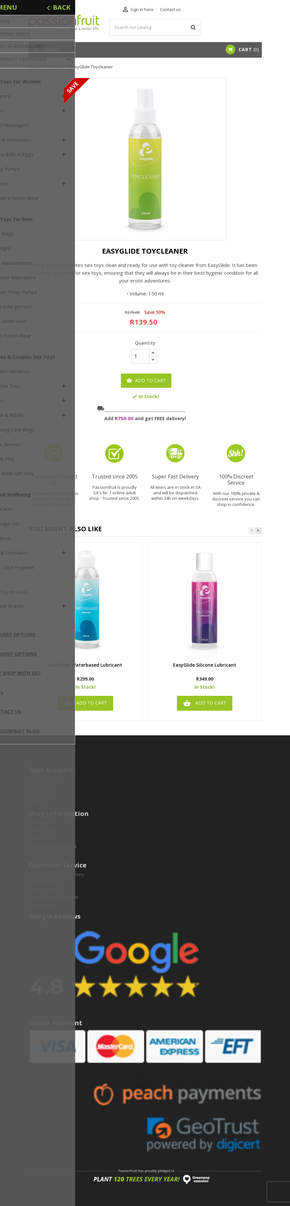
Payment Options (46, 882)
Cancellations (42, 905)
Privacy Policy (42, 830)
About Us (37, 838)
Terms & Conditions (48, 853)
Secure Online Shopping (52, 846)
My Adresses (41, 794)
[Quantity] (140, 356)
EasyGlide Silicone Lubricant (204, 665)
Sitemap (37, 802)
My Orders (39, 787)
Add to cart (146, 380)
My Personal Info (45, 779)
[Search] (155, 27)
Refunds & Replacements (53, 897)
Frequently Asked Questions (56, 874)
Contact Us (39, 823)
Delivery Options (45, 889)
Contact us (170, 9)
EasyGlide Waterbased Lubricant (85, 665)
